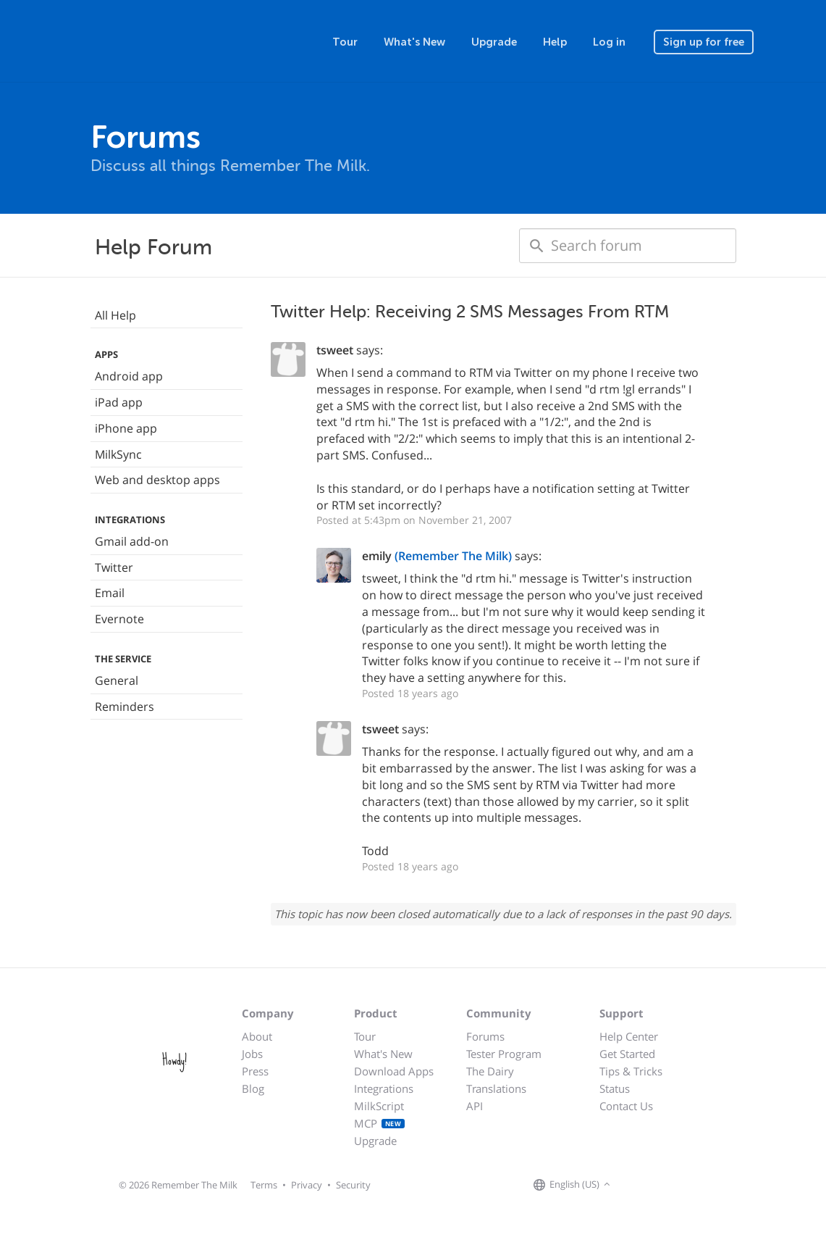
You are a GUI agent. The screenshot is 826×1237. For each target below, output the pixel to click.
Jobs (252, 1053)
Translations (496, 1088)
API (474, 1106)
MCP (379, 1123)
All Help (115, 315)
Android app (129, 376)
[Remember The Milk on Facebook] (635, 1185)
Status (614, 1088)
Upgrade (494, 42)
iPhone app (126, 428)
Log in (609, 42)
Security (353, 1184)
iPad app (119, 402)
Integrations (383, 1088)
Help (555, 42)
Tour (345, 42)
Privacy (306, 1184)
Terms (263, 1184)
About (257, 1036)
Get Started (627, 1053)
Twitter (114, 567)
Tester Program (503, 1053)
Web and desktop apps (157, 480)
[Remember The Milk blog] (673, 1185)
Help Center (628, 1036)
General (116, 680)
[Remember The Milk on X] (655, 1185)
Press (255, 1071)
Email (110, 593)
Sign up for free (703, 42)
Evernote (119, 619)
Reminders (124, 707)
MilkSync (118, 454)
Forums (485, 1036)
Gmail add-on (132, 541)
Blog (253, 1088)
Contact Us (626, 1106)
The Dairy (490, 1071)
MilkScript (379, 1106)
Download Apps (394, 1071)
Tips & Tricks (630, 1071)
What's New (414, 42)
